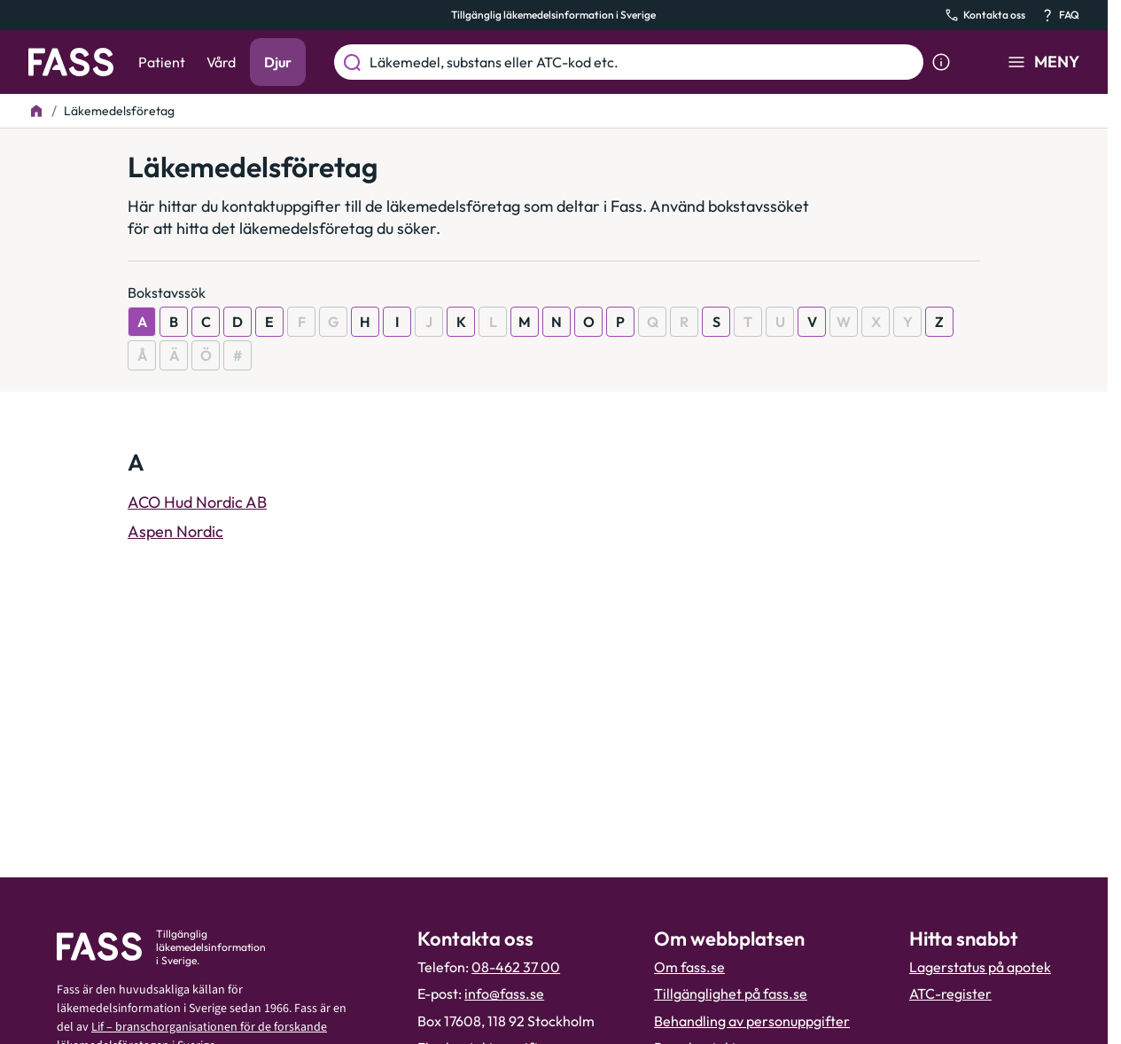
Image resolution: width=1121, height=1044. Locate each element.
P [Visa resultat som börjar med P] (620, 322)
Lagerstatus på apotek (980, 967)
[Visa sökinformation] (941, 62)
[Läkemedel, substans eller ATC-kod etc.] (643, 62)
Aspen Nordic (175, 531)
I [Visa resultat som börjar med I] (397, 322)
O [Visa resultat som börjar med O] (589, 322)
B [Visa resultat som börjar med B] (173, 322)
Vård (221, 62)
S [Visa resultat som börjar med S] (716, 322)
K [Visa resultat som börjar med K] (461, 322)
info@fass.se (504, 993)
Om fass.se (689, 967)
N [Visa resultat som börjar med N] (556, 322)
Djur (278, 62)
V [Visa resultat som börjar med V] (812, 322)
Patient (161, 62)
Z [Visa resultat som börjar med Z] (939, 322)
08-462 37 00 (515, 967)
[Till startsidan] (36, 111)
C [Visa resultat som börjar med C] (206, 322)
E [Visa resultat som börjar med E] (269, 322)
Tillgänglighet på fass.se (730, 993)
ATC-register (950, 993)
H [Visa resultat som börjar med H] (365, 322)
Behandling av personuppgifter (752, 1021)
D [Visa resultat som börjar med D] (237, 322)
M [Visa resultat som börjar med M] (524, 322)
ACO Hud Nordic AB (197, 502)
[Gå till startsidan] (70, 62)
